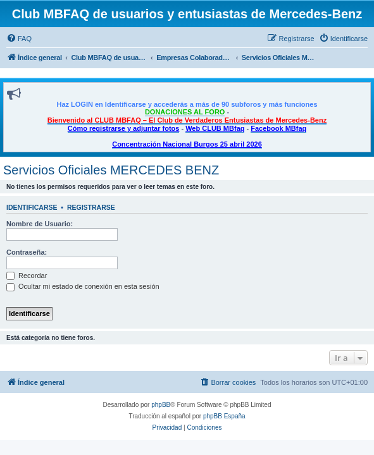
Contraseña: (26, 252)
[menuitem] (19, 38)
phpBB (160, 404)
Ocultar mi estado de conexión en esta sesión (82, 286)
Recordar (26, 275)
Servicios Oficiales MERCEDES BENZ (111, 170)
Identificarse (32, 207)
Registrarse (91, 207)
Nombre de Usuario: (39, 224)
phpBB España (224, 416)
